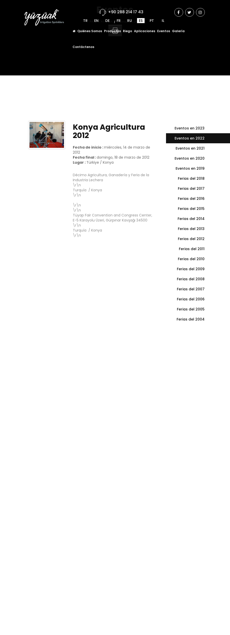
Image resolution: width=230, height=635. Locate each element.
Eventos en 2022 (190, 138)
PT (152, 14)
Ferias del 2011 (192, 248)
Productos (112, 25)
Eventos (163, 25)
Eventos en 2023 (190, 128)
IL (163, 14)
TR (85, 14)
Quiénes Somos (89, 25)
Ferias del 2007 (191, 289)
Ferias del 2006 (191, 299)
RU (129, 14)
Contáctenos (83, 40)
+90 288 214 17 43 (125, 6)
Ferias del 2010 (191, 258)
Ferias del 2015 (191, 208)
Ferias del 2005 (191, 309)
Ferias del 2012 (191, 238)
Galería (178, 25)
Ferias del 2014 (191, 218)
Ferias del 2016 (191, 198)
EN (96, 14)
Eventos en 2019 (190, 168)
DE (107, 14)
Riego (127, 25)
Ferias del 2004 (191, 319)
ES (141, 14)
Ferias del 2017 (191, 188)
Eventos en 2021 (190, 148)
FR (119, 14)
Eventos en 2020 (190, 158)
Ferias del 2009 (191, 268)
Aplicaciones (144, 25)
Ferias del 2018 (191, 178)
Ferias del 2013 (191, 228)
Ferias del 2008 (191, 279)
